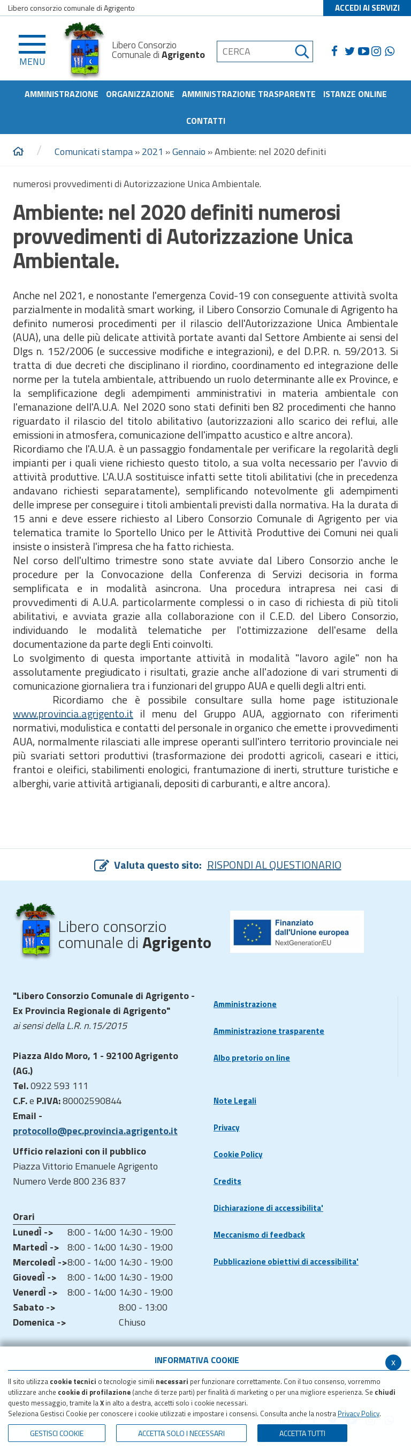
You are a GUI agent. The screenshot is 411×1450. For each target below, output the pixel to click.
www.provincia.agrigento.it (73, 713)
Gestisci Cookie (56, 1433)
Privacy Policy (358, 1413)
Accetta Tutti (302, 1433)
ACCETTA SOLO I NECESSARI (181, 1433)
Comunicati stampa (94, 151)
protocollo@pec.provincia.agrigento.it (95, 1130)
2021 (152, 151)
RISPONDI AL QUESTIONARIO (274, 864)
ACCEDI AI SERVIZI (367, 8)
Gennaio (189, 151)
